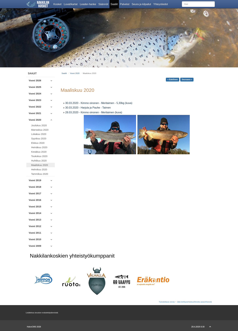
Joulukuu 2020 (39, 125)
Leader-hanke (88, 4)
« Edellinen (172, 79)
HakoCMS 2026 (34, 327)
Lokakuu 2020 (38, 134)
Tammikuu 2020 (39, 174)
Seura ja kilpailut (142, 4)
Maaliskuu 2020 (39, 165)
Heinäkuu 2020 (39, 147)
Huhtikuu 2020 (39, 160)
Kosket (58, 4)
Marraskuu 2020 (40, 130)
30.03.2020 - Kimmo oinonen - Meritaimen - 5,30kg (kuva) (98, 103)
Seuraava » (187, 79)
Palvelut (125, 4)
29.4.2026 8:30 (198, 327)
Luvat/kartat (71, 4)
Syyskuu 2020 (38, 138)
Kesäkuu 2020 (39, 151)
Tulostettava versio (167, 302)
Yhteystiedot (161, 4)
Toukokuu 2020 (39, 156)
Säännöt (103, 4)
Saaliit (115, 4)
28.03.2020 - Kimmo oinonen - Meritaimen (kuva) (93, 112)
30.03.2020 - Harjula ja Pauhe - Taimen (88, 107)
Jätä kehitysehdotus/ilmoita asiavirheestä (194, 302)
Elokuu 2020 (38, 143)
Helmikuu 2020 (39, 169)
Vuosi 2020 (74, 73)
